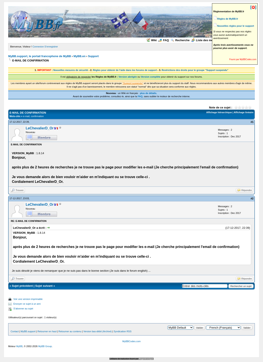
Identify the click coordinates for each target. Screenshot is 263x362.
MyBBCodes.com (131, 341)
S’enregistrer (51, 46)
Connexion (38, 46)
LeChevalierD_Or (40, 128)
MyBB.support (28, 331)
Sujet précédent (22, 285)
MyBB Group (45, 346)
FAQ (164, 40)
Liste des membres (206, 40)
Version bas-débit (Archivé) (97, 331)
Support (93, 56)
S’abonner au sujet (23, 308)
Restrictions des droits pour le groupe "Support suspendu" (195, 70)
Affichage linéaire (244, 112)
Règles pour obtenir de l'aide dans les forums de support (125, 70)
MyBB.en (80, 56)
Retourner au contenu (70, 331)
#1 (252, 122)
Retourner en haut (47, 331)
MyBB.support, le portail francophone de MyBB (39, 56)
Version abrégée (128, 76)
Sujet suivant (44, 285)
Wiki (152, 40)
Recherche (180, 40)
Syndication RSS (123, 331)
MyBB (19, 346)
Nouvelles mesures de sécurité (70, 70)
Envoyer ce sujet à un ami (27, 303)
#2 (252, 198)
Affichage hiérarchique (219, 112)
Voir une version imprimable (28, 299)
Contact (15, 331)
